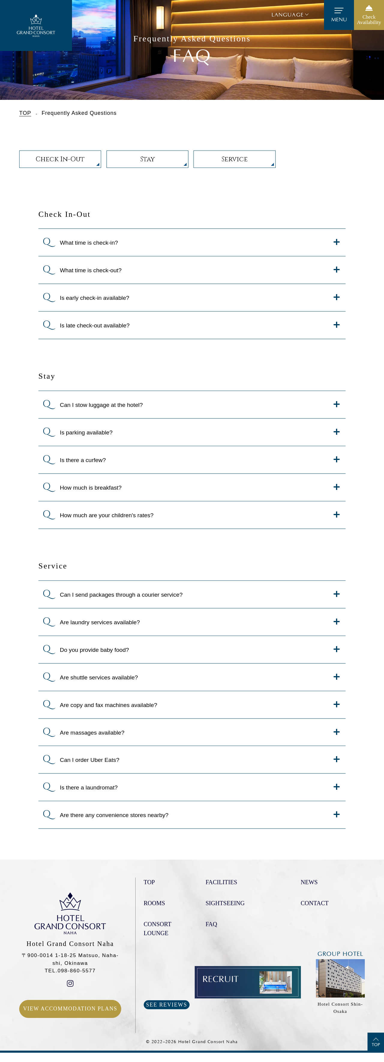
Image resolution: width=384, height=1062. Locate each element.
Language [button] (288, 15)
